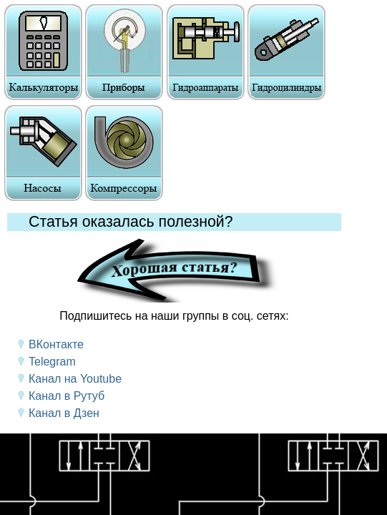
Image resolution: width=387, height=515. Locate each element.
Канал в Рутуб (66, 396)
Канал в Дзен (64, 413)
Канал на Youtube (75, 379)
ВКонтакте (56, 344)
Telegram (52, 361)
